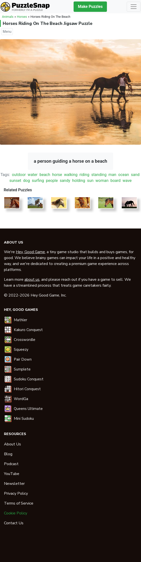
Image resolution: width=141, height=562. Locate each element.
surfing (38, 180)
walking (70, 174)
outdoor (19, 174)
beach (45, 174)
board (115, 180)
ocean (123, 174)
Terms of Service (18, 503)
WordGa (21, 398)
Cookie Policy (15, 513)
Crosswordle (24, 339)
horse (57, 174)
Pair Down (23, 359)
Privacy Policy (16, 493)
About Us (12, 444)
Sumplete (22, 369)
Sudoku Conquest (28, 379)
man (112, 174)
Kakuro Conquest (28, 329)
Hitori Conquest (27, 388)
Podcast (11, 464)
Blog (8, 454)
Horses (22, 16)
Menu (7, 32)
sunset (15, 180)
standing (99, 174)
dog (26, 180)
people (52, 180)
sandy (65, 180)
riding (84, 174)
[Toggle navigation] (134, 7)
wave (127, 180)
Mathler (20, 319)
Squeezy (21, 349)
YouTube (11, 473)
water (33, 174)
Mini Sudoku (24, 418)
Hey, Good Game (30, 252)
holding (78, 180)
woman (102, 180)
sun (90, 180)
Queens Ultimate (28, 408)
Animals (7, 16)
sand (135, 174)
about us (32, 279)
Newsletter (14, 483)
